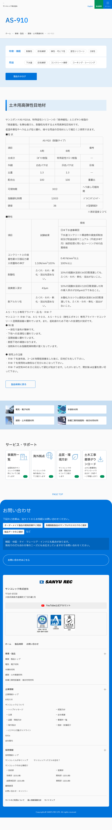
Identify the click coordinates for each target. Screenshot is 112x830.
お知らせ (9, 712)
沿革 (10, 727)
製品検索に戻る (22, 386)
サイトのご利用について (14, 812)
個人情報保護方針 (34, 812)
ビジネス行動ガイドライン (19, 742)
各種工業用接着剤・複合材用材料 (82, 423)
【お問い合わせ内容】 (85, 796)
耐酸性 (29, 51)
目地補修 (42, 51)
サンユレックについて (14, 717)
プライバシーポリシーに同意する (86, 818)
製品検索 (19, 656)
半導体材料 (82, 411)
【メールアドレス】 (72, 755)
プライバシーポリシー (77, 812)
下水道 (29, 63)
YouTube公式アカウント (58, 618)
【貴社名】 (68, 742)
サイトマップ (49, 812)
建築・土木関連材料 (35, 33)
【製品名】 (68, 782)
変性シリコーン (80, 51)
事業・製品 (19, 33)
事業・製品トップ (12, 671)
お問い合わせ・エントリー (16, 803)
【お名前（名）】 (96, 704)
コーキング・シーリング (87, 63)
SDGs (7, 748)
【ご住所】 (68, 728)
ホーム (8, 33)
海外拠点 (12, 737)
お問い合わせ (32, 656)
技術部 (11, 782)
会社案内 (9, 753)
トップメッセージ (15, 722)
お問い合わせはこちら (58, 572)
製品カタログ (24, 77)
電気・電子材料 (30, 411)
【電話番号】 (69, 769)
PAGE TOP (57, 506)
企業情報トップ (12, 706)
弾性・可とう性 (59, 51)
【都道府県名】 (70, 718)
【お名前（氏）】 (70, 704)
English (90, 6)
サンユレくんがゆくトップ (16, 772)
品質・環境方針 (14, 732)
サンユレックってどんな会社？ (47, 772)
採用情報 (9, 762)
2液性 (96, 51)
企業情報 (9, 701)
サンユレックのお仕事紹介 (16, 778)
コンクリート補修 (60, 63)
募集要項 (9, 798)
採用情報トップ (12, 767)
